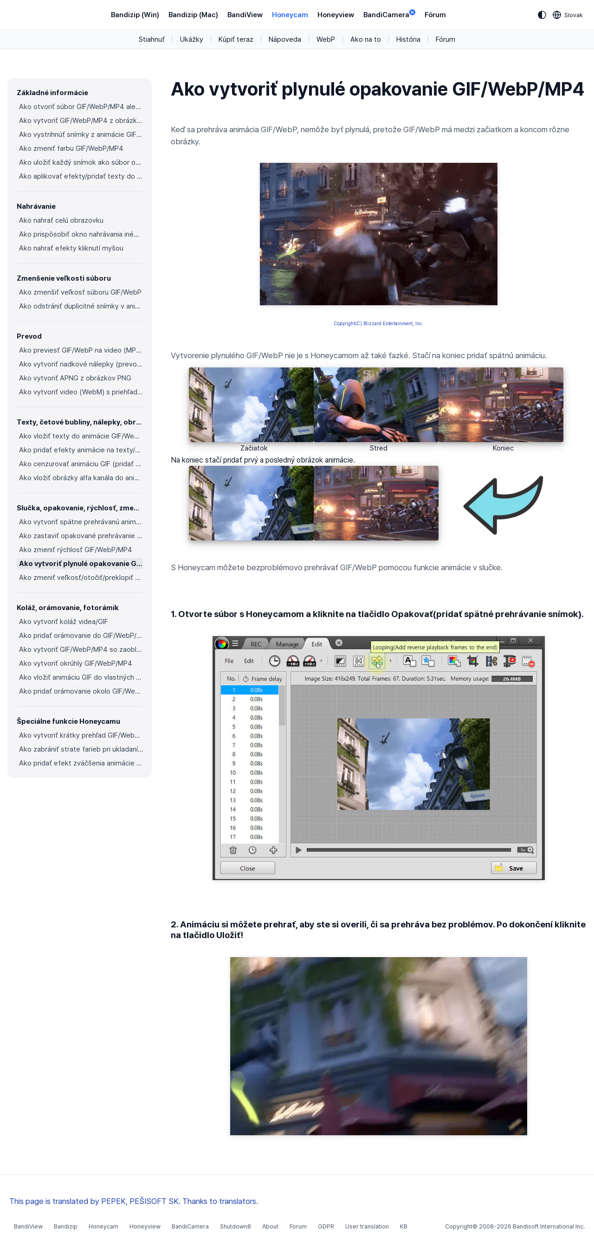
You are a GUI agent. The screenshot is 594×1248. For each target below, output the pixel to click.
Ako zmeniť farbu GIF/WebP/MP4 (71, 148)
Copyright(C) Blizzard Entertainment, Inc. (378, 323)
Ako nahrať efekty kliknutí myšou (71, 248)
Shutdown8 (235, 1226)
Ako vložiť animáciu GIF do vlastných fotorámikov (81, 677)
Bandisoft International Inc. (549, 1226)
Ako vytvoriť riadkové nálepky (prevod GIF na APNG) (81, 364)
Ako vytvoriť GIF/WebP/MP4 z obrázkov (81, 120)
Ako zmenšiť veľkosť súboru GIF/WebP (80, 292)
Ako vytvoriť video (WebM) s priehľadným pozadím (81, 392)
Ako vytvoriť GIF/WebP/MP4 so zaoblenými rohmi (81, 649)
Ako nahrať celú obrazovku (61, 220)
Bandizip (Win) (135, 15)
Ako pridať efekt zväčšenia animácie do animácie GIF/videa (81, 763)
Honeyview (335, 15)
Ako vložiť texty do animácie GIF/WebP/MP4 (81, 436)
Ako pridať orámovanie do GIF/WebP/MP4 (81, 635)
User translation (367, 1226)
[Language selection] (568, 14)
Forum (298, 1226)
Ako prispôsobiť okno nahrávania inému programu (81, 234)
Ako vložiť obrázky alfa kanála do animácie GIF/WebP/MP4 (81, 478)
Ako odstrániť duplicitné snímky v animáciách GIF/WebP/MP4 (81, 306)
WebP (325, 39)
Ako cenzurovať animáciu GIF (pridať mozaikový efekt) (81, 464)
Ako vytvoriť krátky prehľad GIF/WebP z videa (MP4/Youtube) (81, 735)
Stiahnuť (152, 39)
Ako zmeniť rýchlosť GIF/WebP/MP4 (75, 550)
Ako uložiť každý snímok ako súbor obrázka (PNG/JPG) (81, 162)
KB (403, 1226)
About (270, 1226)
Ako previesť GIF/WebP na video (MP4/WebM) (81, 350)
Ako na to (365, 39)
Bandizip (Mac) (193, 15)
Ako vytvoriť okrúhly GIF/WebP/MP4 (75, 663)
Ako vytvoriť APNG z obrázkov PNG (75, 378)
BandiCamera (389, 14)
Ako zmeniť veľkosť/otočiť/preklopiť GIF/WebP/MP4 (81, 577)
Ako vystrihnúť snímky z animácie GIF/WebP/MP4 (81, 134)
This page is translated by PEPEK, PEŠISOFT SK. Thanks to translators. (133, 1201)
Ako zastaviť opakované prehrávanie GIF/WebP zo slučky (81, 536)
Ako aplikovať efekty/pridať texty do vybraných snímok (81, 176)
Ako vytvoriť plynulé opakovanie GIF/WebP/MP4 (81, 564)
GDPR (326, 1226)
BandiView (245, 15)
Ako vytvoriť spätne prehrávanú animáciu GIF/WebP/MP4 (81, 522)
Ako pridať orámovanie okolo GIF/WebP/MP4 (81, 691)
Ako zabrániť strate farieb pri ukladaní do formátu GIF (81, 749)
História (408, 39)
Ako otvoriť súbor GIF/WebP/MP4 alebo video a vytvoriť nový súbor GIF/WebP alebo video (81, 107)
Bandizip (65, 1226)
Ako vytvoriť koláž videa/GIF (63, 622)
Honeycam (290, 15)
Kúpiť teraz (236, 39)
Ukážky (191, 39)
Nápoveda (285, 39)
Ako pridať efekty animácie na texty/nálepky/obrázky (81, 450)
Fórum (435, 15)
